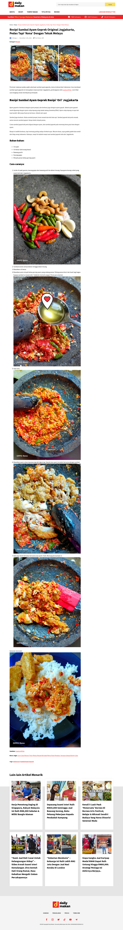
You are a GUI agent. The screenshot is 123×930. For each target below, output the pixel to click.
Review (56, 12)
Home (11, 25)
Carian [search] (110, 4)
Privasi (67, 913)
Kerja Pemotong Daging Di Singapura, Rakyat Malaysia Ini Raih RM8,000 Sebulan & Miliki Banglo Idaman (26, 809)
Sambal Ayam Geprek (27, 761)
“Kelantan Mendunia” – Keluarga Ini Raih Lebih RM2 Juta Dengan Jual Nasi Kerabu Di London (61, 862)
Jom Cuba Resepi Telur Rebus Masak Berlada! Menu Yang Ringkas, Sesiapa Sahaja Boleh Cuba (48, 755)
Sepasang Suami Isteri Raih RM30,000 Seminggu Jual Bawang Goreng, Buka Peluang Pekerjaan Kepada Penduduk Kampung (60, 811)
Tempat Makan (32, 12)
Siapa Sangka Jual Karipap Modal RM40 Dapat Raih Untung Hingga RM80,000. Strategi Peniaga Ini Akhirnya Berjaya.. (95, 864)
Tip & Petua (46, 12)
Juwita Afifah (67, 90)
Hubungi (46, 913)
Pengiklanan (56, 913)
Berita (12, 12)
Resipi (20, 12)
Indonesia (16, 761)
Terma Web (76, 913)
